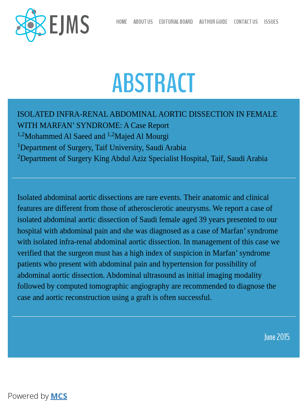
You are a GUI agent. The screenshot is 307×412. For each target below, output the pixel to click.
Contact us (246, 22)
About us (143, 22)
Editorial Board (176, 22)
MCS (59, 396)
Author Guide (213, 22)
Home (121, 22)
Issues (271, 22)
